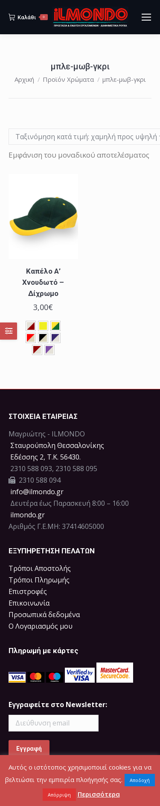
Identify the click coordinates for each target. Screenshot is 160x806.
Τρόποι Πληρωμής (39, 580)
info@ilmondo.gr (37, 491)
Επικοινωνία (29, 603)
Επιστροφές (28, 591)
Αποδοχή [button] (140, 780)
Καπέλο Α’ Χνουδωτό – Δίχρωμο (43, 282)
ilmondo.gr (27, 514)
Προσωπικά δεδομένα (44, 614)
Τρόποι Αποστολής (40, 568)
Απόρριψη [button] (59, 794)
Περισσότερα (99, 794)
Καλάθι (28, 17)
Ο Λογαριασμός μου (41, 626)
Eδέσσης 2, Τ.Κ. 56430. (45, 457)
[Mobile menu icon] (146, 17)
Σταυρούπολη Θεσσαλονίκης (57, 445)
